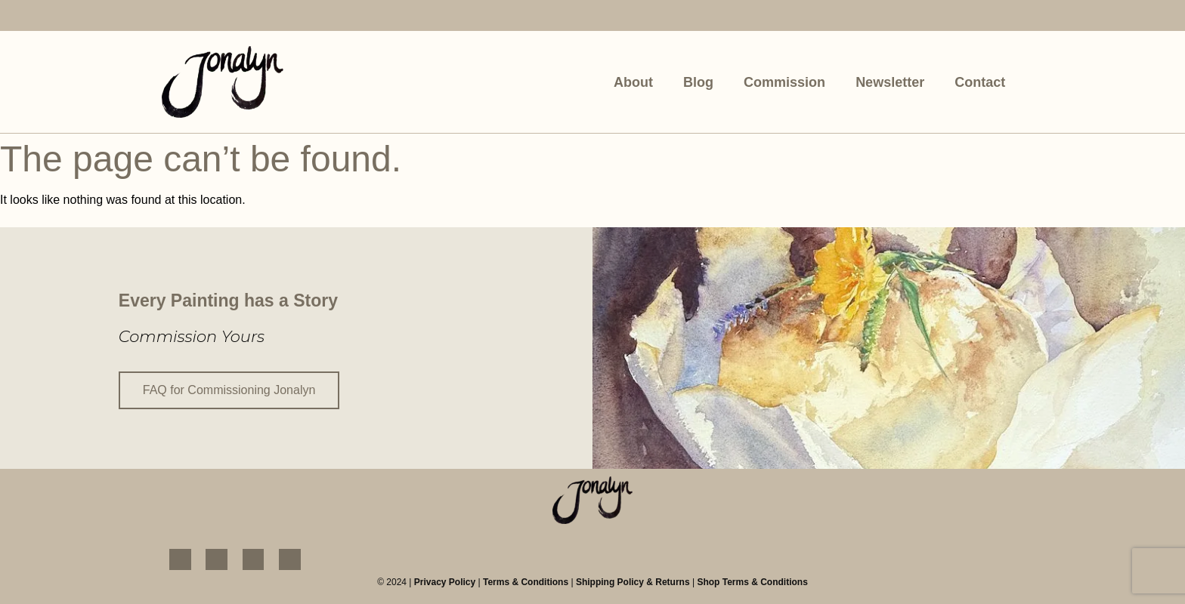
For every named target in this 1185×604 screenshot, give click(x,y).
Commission (784, 82)
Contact (979, 82)
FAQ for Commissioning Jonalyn (229, 390)
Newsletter (889, 82)
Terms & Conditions (525, 582)
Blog (698, 82)
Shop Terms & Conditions (752, 582)
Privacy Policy (444, 582)
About (633, 82)
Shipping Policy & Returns (633, 582)
